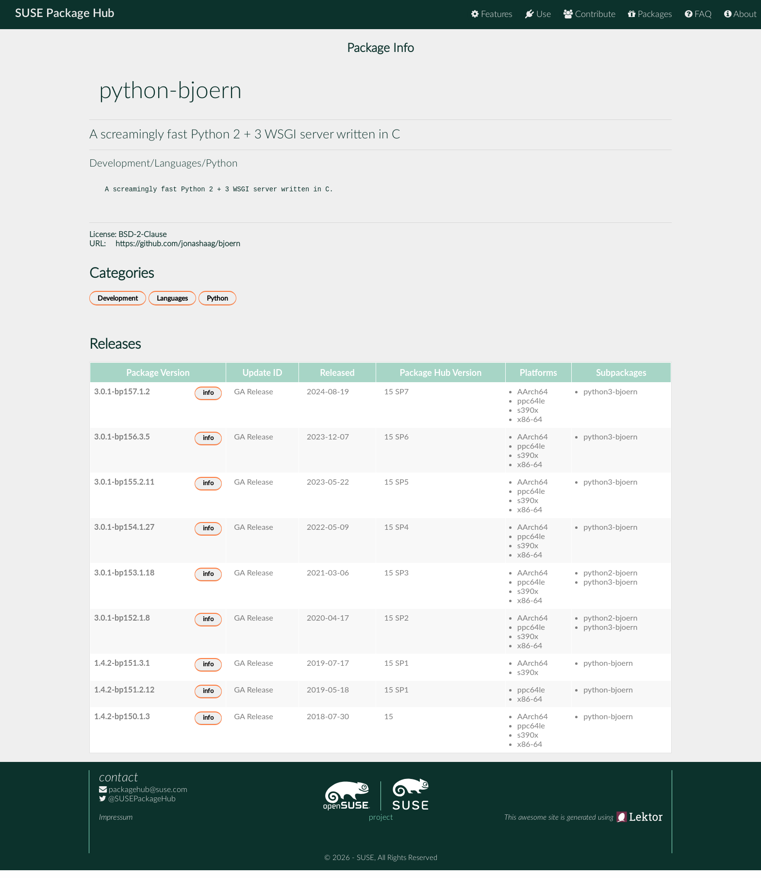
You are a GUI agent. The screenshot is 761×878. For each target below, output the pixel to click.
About (740, 14)
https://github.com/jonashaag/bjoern (178, 251)
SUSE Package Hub (66, 14)
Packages (650, 14)
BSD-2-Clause (142, 242)
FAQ (698, 14)
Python (217, 306)
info (208, 401)
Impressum (115, 825)
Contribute (589, 14)
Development (118, 306)
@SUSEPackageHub (137, 806)
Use (538, 14)
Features (492, 14)
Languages (172, 306)
